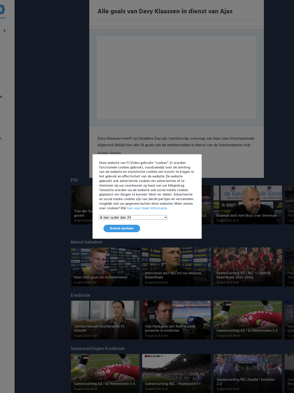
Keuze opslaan (122, 228)
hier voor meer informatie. (147, 208)
